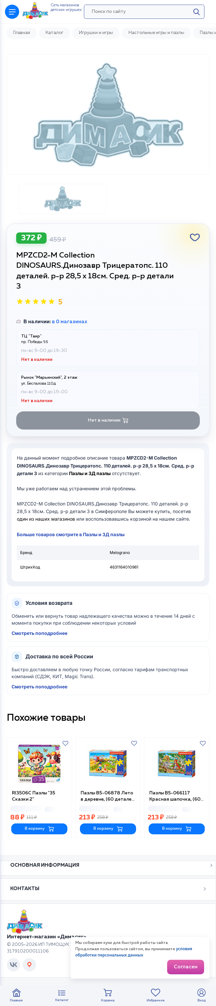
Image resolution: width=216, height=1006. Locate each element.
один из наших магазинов (46, 519)
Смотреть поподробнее (39, 633)
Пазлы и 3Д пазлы (90, 473)
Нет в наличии (108, 420)
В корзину (39, 829)
